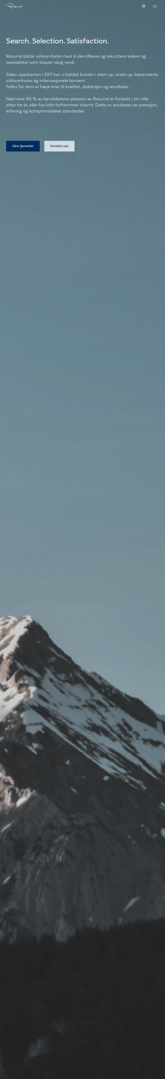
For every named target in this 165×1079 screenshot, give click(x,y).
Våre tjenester (23, 146)
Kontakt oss (59, 146)
